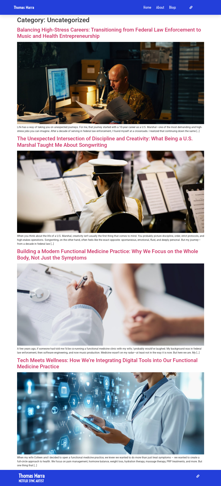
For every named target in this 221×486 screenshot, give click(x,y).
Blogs (172, 7)
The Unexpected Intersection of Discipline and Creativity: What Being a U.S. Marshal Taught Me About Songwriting (105, 141)
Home (147, 7)
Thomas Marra (24, 7)
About (160, 7)
